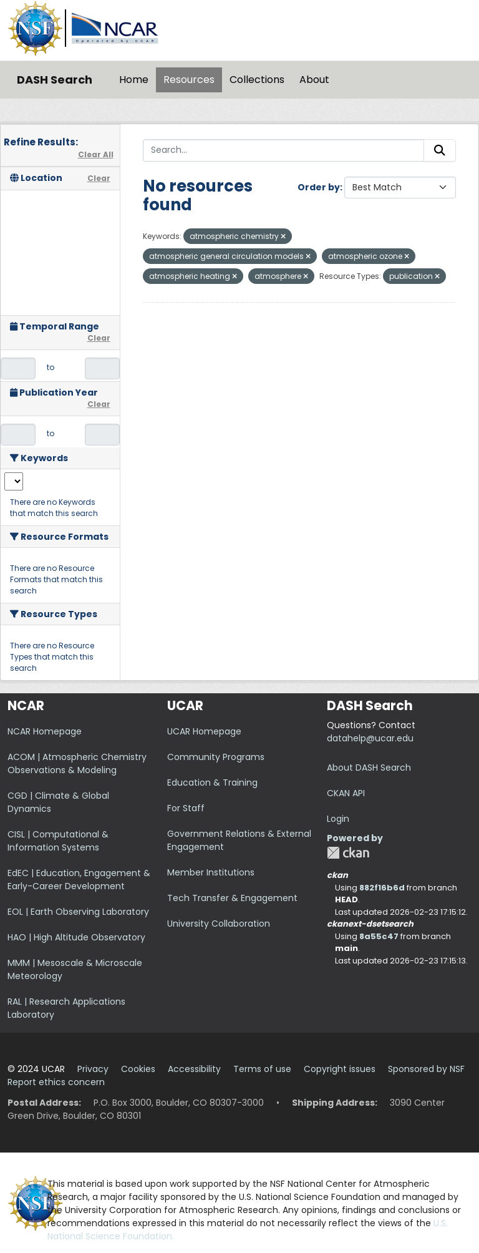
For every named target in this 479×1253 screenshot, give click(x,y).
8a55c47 (379, 936)
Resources (189, 79)
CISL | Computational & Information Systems (58, 841)
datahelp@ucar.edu (370, 738)
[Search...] (284, 150)
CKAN (348, 852)
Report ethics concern (56, 1082)
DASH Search (54, 79)
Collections (257, 79)
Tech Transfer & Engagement (232, 898)
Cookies (138, 1069)
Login (338, 818)
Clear (98, 178)
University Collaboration (218, 923)
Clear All (96, 154)
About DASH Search (369, 767)
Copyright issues (339, 1069)
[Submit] (439, 150)
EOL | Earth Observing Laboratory (78, 911)
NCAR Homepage (44, 731)
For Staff (186, 808)
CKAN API (346, 793)
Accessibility (194, 1069)
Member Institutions (210, 872)
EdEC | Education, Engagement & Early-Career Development (78, 879)
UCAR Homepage (204, 731)
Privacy (93, 1069)
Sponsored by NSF (426, 1069)
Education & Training (212, 782)
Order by (319, 187)
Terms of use (262, 1069)
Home (133, 79)
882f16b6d (382, 888)
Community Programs (215, 757)
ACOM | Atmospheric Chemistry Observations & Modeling (77, 763)
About (314, 79)
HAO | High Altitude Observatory (76, 937)
